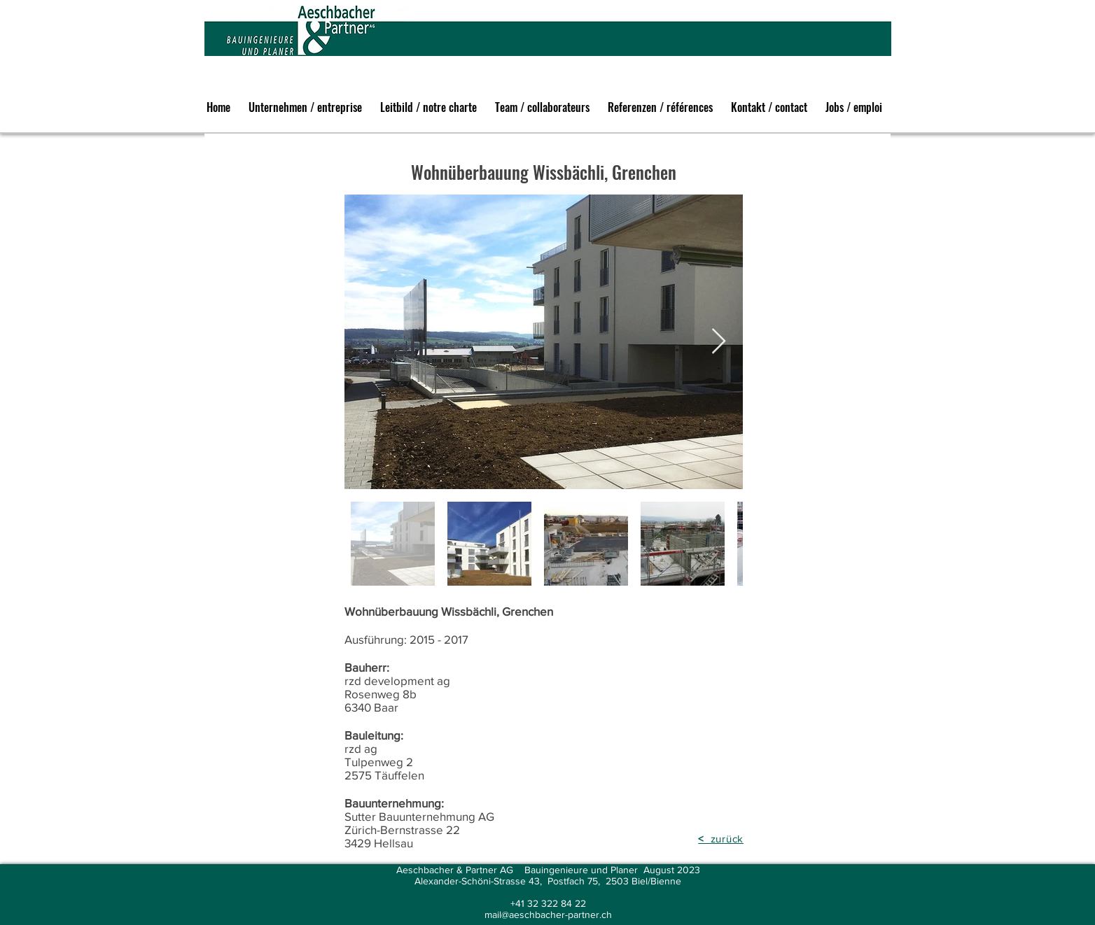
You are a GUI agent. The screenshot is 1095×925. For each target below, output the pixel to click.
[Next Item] (719, 341)
